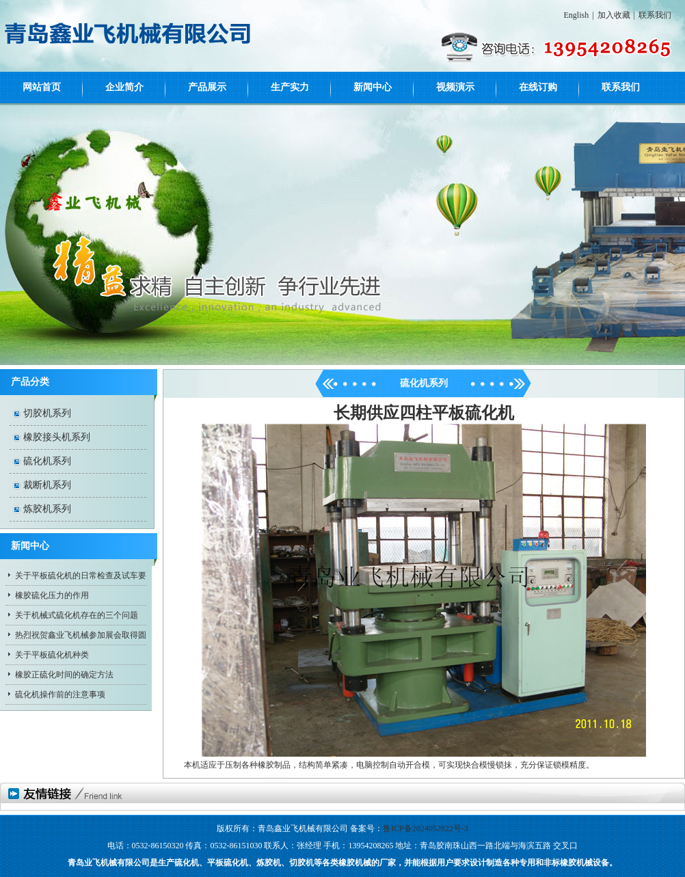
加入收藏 (613, 15)
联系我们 (655, 15)
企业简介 (124, 87)
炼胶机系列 (47, 509)
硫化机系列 (47, 461)
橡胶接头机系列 (56, 437)
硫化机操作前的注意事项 (60, 694)
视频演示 (455, 87)
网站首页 (42, 87)
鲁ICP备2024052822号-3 (425, 828)
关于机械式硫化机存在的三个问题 (76, 615)
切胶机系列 (47, 413)
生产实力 (290, 87)
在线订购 (538, 87)
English (576, 15)
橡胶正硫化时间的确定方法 (64, 674)
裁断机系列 (47, 485)
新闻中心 (372, 87)
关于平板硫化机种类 (52, 655)
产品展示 (207, 87)
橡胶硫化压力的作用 (52, 595)
